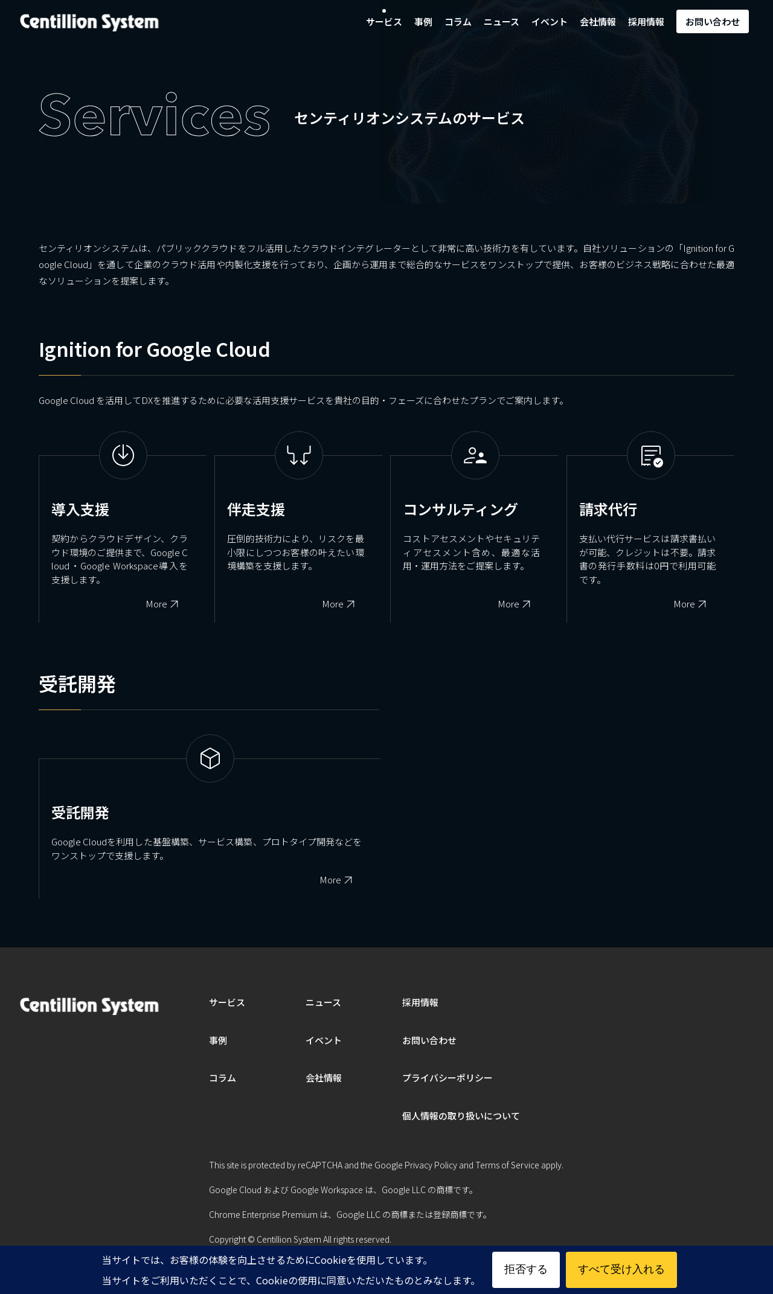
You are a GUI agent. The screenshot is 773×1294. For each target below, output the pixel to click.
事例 (423, 21)
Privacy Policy (431, 1165)
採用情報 (646, 21)
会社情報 (598, 21)
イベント (549, 21)
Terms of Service (507, 1165)
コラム (458, 21)
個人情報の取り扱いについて (461, 1115)
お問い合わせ (712, 21)
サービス (384, 21)
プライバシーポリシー (447, 1077)
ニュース (501, 21)
